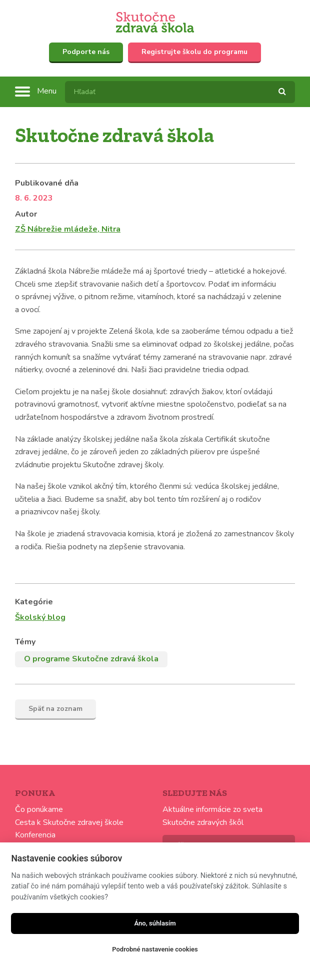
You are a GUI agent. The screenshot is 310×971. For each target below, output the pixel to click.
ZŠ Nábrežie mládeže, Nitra (67, 229)
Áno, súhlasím (155, 923)
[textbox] (180, 92)
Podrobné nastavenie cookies (155, 949)
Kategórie (34, 601)
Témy (25, 641)
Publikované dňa (46, 183)
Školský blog (40, 617)
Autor (26, 214)
